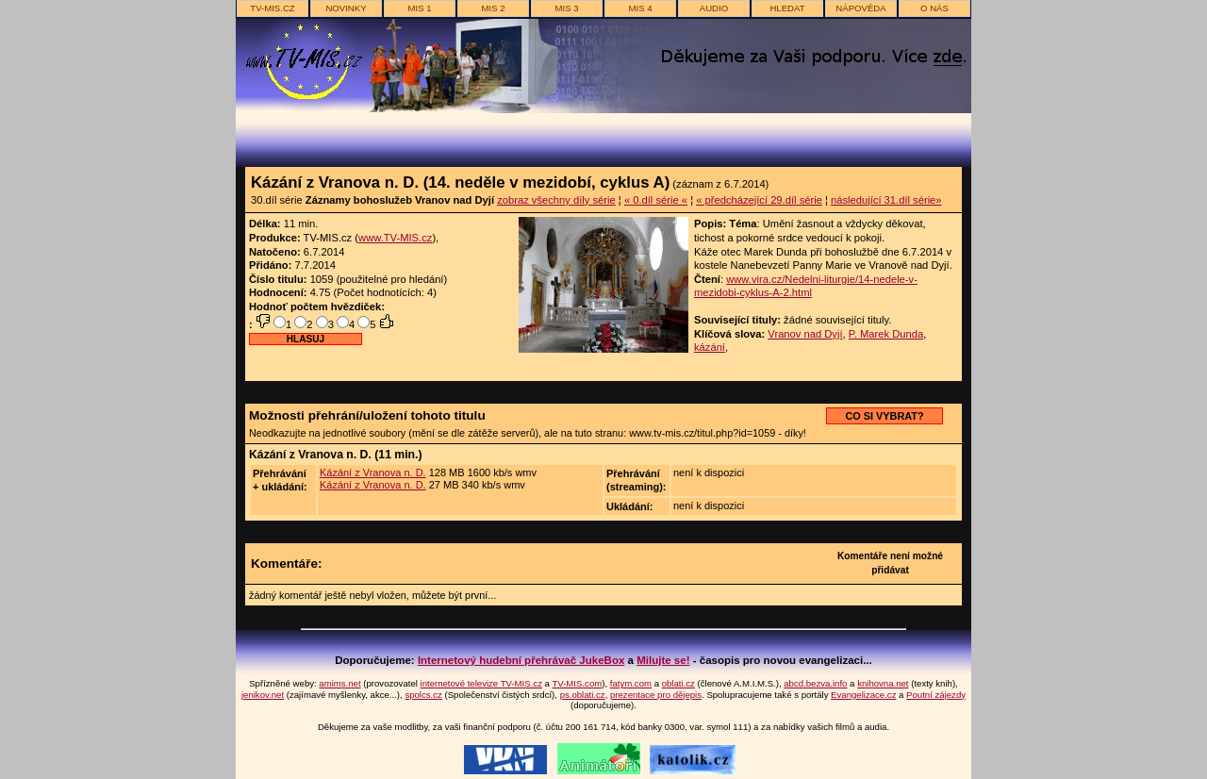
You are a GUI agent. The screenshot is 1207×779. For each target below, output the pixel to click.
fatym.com (631, 683)
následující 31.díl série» (886, 200)
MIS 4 (640, 8)
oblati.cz (678, 683)
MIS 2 (492, 8)
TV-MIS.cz (272, 8)
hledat (786, 8)
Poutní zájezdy (936, 694)
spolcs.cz (423, 694)
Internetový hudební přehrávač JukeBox (521, 660)
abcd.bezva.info (815, 683)
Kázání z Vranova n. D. (373, 472)
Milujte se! (663, 660)
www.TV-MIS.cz (395, 237)
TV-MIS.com (577, 683)
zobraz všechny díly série (556, 200)
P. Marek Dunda (886, 334)
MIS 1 (419, 8)
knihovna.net (882, 683)
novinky (345, 8)
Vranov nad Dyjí (805, 334)
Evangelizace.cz (863, 694)
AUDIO (714, 8)
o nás (934, 8)
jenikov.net (262, 694)
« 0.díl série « (655, 200)
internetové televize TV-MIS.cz (481, 683)
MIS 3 (566, 8)
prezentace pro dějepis (656, 694)
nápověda (860, 8)
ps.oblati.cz (582, 694)
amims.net (339, 683)
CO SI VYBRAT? (884, 416)
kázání (709, 347)
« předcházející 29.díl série (759, 200)
